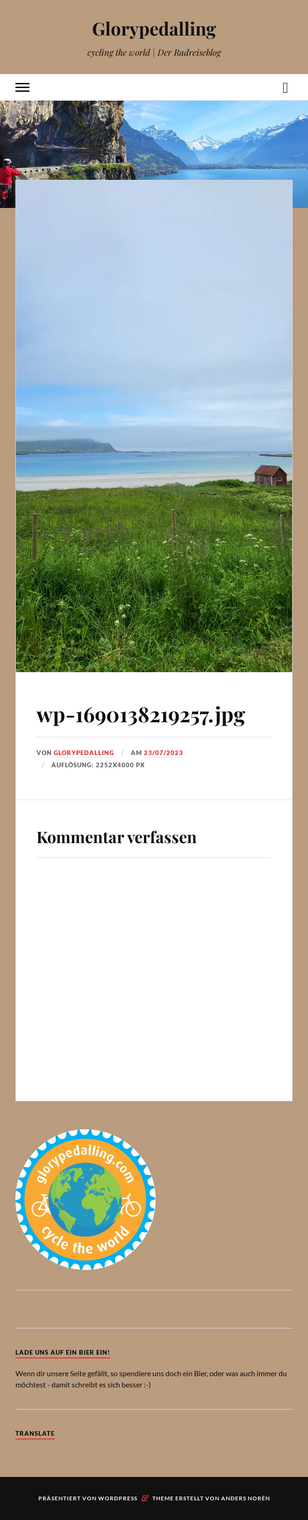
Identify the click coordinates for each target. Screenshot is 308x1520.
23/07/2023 (163, 752)
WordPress (117, 1498)
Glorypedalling (154, 28)
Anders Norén (245, 1498)
